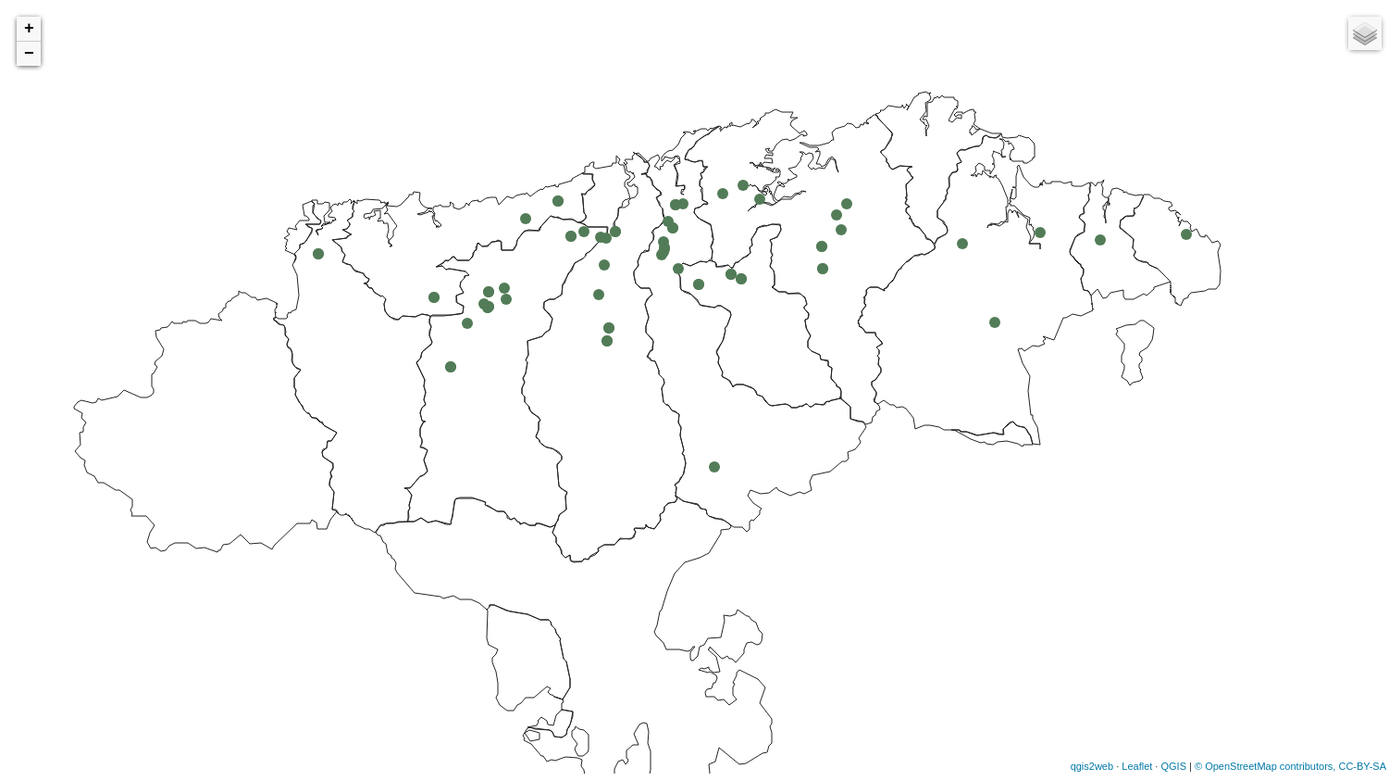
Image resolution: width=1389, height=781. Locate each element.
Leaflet (1137, 766)
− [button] (29, 54)
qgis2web (1092, 766)
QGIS (1173, 766)
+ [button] (29, 29)
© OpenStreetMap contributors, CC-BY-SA (1290, 766)
